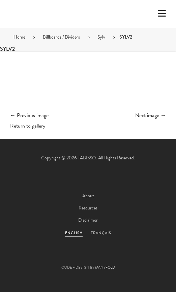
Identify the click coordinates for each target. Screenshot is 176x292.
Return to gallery (27, 126)
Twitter (51, 256)
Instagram (124, 256)
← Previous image (29, 115)
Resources (88, 207)
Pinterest (88, 256)
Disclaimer (88, 220)
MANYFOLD (105, 267)
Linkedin (106, 256)
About (88, 195)
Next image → (150, 115)
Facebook (69, 256)
